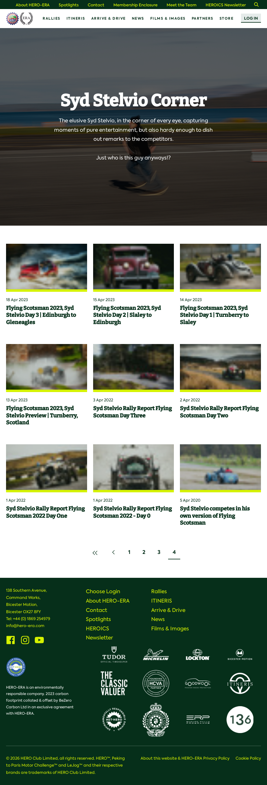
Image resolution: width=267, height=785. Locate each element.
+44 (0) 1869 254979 (31, 618)
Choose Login (103, 591)
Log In (251, 18)
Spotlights (69, 5)
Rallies (51, 18)
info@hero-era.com (25, 625)
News (138, 18)
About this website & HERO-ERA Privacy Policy (185, 758)
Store (227, 18)
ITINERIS (76, 18)
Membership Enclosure (135, 5)
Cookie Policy (248, 758)
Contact (96, 5)
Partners (202, 18)
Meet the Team (182, 5)
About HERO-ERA (33, 5)
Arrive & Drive (108, 18)
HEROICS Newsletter (226, 5)
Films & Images (168, 18)
